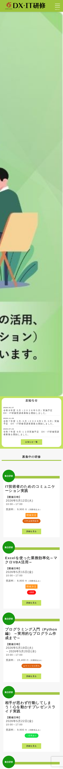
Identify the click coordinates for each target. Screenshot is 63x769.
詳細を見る (31, 531)
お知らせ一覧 (31, 442)
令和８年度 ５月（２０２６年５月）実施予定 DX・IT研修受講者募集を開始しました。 (29, 411)
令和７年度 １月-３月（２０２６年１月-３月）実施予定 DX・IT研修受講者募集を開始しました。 (31, 422)
